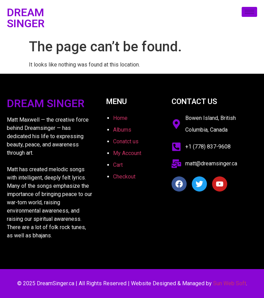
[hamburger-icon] (249, 12)
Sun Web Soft (229, 283)
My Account (127, 153)
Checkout (124, 176)
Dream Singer (26, 18)
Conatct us (126, 141)
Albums (122, 129)
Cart (118, 165)
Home (120, 118)
